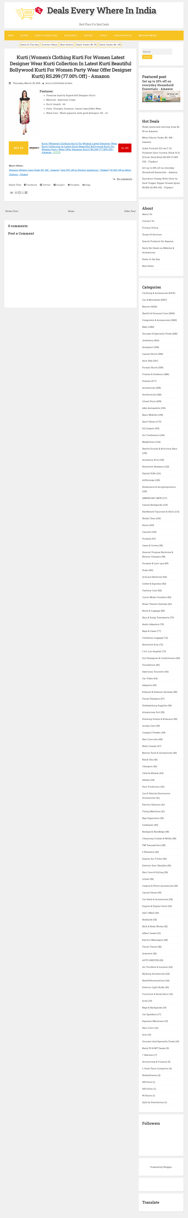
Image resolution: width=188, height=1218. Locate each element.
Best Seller (148, 265)
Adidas (146, 779)
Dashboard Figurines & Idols (158, 511)
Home (10, 35)
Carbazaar (148, 824)
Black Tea (147, 759)
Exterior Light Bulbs (153, 987)
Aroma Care (149, 725)
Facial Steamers (151, 698)
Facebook (30, 184)
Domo (145, 570)
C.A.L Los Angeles (152, 651)
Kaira (145, 525)
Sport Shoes (149, 421)
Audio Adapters (151, 624)
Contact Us (148, 220)
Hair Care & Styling (153, 872)
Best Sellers (66, 44)
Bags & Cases (149, 631)
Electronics (70, 35)
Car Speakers (149, 1014)
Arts (144, 1034)
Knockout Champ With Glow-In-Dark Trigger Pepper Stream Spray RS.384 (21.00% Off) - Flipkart (161, 183)
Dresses (146, 380)
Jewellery (148, 340)
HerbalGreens (150, 1075)
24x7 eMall (148, 912)
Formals (147, 538)
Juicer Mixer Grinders (154, 597)
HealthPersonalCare (153, 980)
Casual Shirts (150, 353)
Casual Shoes (150, 892)
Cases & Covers (150, 545)
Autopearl (148, 347)
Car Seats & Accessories (155, 899)
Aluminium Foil (151, 712)
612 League (148, 428)
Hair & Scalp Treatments (156, 617)
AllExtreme (148, 480)
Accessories (149, 387)
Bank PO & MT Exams (154, 1048)
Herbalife (147, 919)
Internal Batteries (152, 576)
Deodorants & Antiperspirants (159, 486)
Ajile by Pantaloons (153, 1102)
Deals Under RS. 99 (86, 44)
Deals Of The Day (29, 44)
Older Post (130, 211)
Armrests (147, 953)
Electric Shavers (151, 804)
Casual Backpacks (152, 504)
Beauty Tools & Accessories (157, 752)
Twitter (45, 184)
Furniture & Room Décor (155, 994)
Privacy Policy (150, 227)
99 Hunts (147, 1095)
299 (125, 147)
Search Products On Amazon (158, 241)
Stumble (73, 184)
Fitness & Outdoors (153, 374)
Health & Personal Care (155, 313)
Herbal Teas (149, 518)
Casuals (147, 531)
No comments (124, 178)
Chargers (147, 766)
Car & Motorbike (151, 299)
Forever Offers (49, 44)
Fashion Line (150, 590)
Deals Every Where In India (101, 10)
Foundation (149, 664)
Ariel (145, 1000)
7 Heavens (148, 1054)
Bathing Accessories (154, 973)
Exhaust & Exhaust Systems (157, 691)
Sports (103, 35)
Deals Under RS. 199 (110, 44)
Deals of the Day (151, 259)
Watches (88, 35)
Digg (86, 184)
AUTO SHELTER (150, 960)
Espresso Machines (153, 1021)
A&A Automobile (151, 408)
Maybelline (148, 441)
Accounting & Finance (155, 1061)
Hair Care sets (150, 739)
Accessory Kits (150, 459)
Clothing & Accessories (155, 293)
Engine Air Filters (152, 858)
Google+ (59, 184)
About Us (147, 214)
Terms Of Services (152, 234)
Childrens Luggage (153, 637)
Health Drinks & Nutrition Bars (159, 448)
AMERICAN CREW (152, 498)
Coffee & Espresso (152, 583)
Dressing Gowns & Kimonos (157, 718)
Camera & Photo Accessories (158, 885)
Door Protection (151, 786)
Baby (145, 326)
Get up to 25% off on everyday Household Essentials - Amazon (158, 85)
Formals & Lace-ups (153, 563)
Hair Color (148, 1027)
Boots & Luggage (151, 610)
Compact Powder (151, 732)
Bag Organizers (151, 818)
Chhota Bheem (150, 773)
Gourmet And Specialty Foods (158, 1041)
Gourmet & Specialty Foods (157, 333)
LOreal (146, 879)
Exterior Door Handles (154, 865)
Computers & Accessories (156, 320)
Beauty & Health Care (46, 35)
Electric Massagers (153, 939)
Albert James (149, 933)
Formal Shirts (150, 367)
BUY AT (18, 147)
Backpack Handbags (153, 831)
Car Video (147, 678)
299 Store (147, 1081)
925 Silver (147, 1088)
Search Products (123, 35)
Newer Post (11, 211)
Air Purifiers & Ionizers (155, 966)
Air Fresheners (151, 435)
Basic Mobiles (150, 414)
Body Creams (149, 746)
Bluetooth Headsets (153, 466)
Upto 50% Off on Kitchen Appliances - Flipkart (84, 170)
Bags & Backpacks (152, 1007)
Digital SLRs (149, 473)
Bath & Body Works (153, 926)
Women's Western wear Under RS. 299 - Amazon (34, 170)
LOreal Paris (149, 401)
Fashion (24, 35)
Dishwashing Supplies (155, 705)
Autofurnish (149, 394)
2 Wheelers (148, 851)
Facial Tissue (150, 946)
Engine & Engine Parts (155, 906)
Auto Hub (147, 360)
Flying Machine (151, 811)
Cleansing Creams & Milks (157, 838)
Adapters (147, 685)
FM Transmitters (152, 845)
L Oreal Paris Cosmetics (155, 1068)
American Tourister (153, 671)
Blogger (167, 1166)
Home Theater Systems (155, 603)
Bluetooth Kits (150, 644)
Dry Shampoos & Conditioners (159, 658)
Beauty (146, 306)
